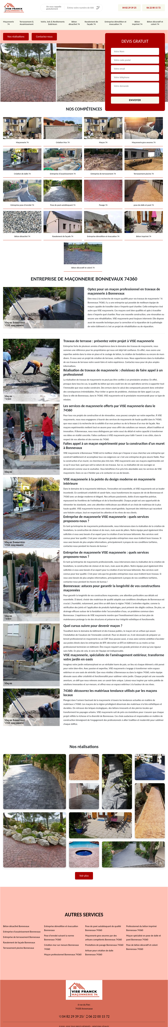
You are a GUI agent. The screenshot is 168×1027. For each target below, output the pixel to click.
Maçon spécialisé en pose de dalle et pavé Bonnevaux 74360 (143, 933)
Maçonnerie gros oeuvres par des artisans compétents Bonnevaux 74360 (103, 933)
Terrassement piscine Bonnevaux (18, 944)
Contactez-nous (44, 36)
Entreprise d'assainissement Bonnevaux (21, 927)
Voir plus (84, 871)
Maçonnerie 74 (8, 22)
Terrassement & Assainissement (26, 22)
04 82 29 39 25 (130, 7)
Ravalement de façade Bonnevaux (19, 938)
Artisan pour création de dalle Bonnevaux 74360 (99, 948)
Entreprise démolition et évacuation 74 (115, 22)
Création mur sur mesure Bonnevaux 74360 (61, 943)
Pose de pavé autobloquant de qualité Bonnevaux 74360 (103, 924)
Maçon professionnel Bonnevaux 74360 (62, 950)
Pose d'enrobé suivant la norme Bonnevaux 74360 (59, 933)
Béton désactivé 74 (74, 22)
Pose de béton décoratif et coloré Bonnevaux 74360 (142, 943)
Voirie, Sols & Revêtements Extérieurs (53, 22)
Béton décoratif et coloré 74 (155, 22)
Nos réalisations (15, 36)
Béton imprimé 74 (137, 22)
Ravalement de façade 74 (91, 22)
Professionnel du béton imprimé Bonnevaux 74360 (141, 924)
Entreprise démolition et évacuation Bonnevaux (61, 924)
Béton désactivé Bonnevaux (16, 922)
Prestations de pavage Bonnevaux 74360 (104, 941)
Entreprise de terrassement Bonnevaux (21, 933)
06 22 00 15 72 (154, 7)
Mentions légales (100, 1022)
